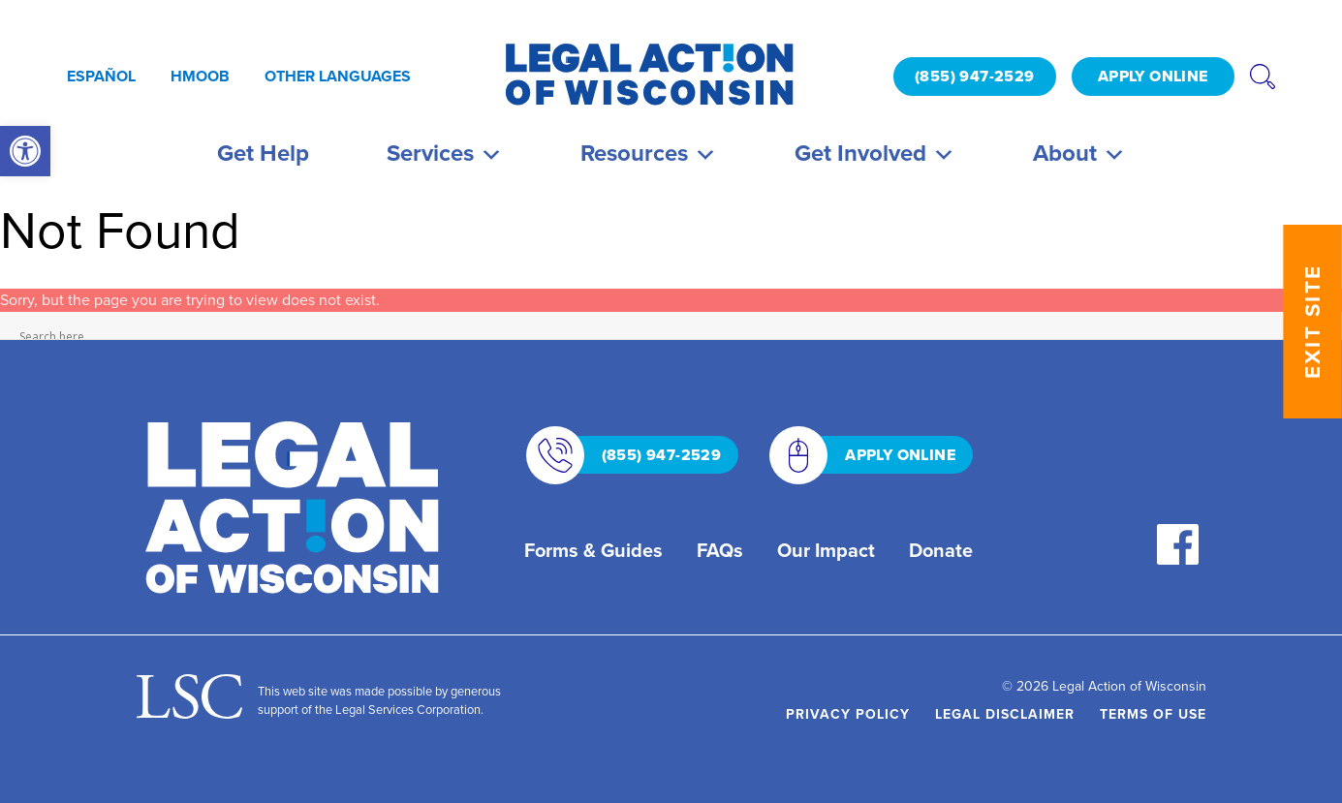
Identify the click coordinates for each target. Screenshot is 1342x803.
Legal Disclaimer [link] (1005, 714)
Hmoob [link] (200, 76)
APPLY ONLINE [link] (1153, 76)
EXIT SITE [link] (1312, 321)
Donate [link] (941, 550)
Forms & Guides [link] (593, 550)
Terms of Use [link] (1153, 714)
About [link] (1079, 153)
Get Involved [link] (875, 153)
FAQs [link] (720, 550)
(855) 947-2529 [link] (975, 76)
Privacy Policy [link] (848, 714)
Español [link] (101, 76)
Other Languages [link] (338, 76)
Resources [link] (648, 153)
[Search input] (667, 336)
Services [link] (445, 153)
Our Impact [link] (826, 550)
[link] (25, 151)
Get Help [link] (263, 153)
